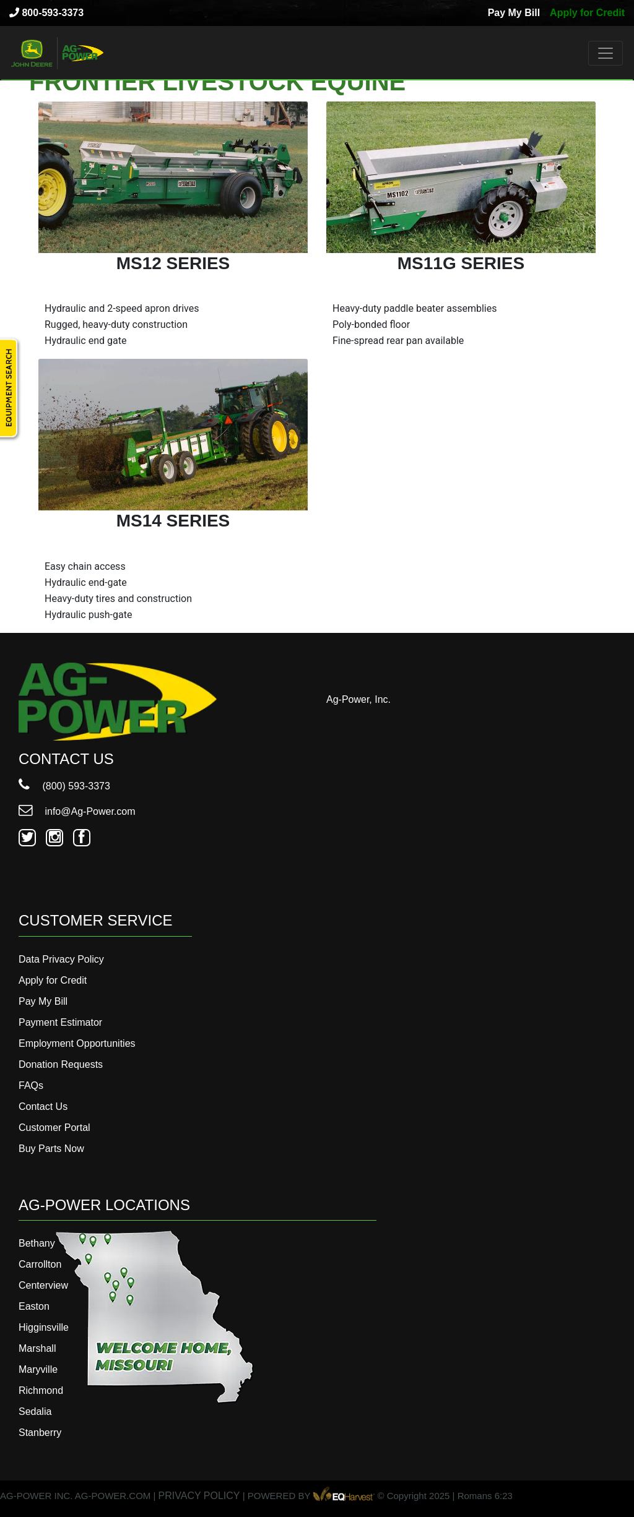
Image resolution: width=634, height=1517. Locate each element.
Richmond (41, 1390)
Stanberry (40, 1432)
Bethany (37, 1243)
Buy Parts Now (51, 1148)
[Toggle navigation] (605, 53)
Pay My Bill (514, 12)
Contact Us (43, 1106)
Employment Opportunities (77, 1043)
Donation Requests (61, 1064)
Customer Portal (54, 1127)
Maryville (38, 1369)
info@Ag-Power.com (77, 811)
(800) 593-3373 (64, 786)
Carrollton (40, 1264)
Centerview (43, 1285)
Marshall (37, 1348)
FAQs (31, 1085)
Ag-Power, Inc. (358, 699)
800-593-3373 (46, 12)
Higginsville (44, 1327)
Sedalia (35, 1411)
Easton (34, 1306)
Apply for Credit (587, 12)
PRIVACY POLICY (199, 1495)
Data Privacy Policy (61, 959)
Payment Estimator (60, 1022)
